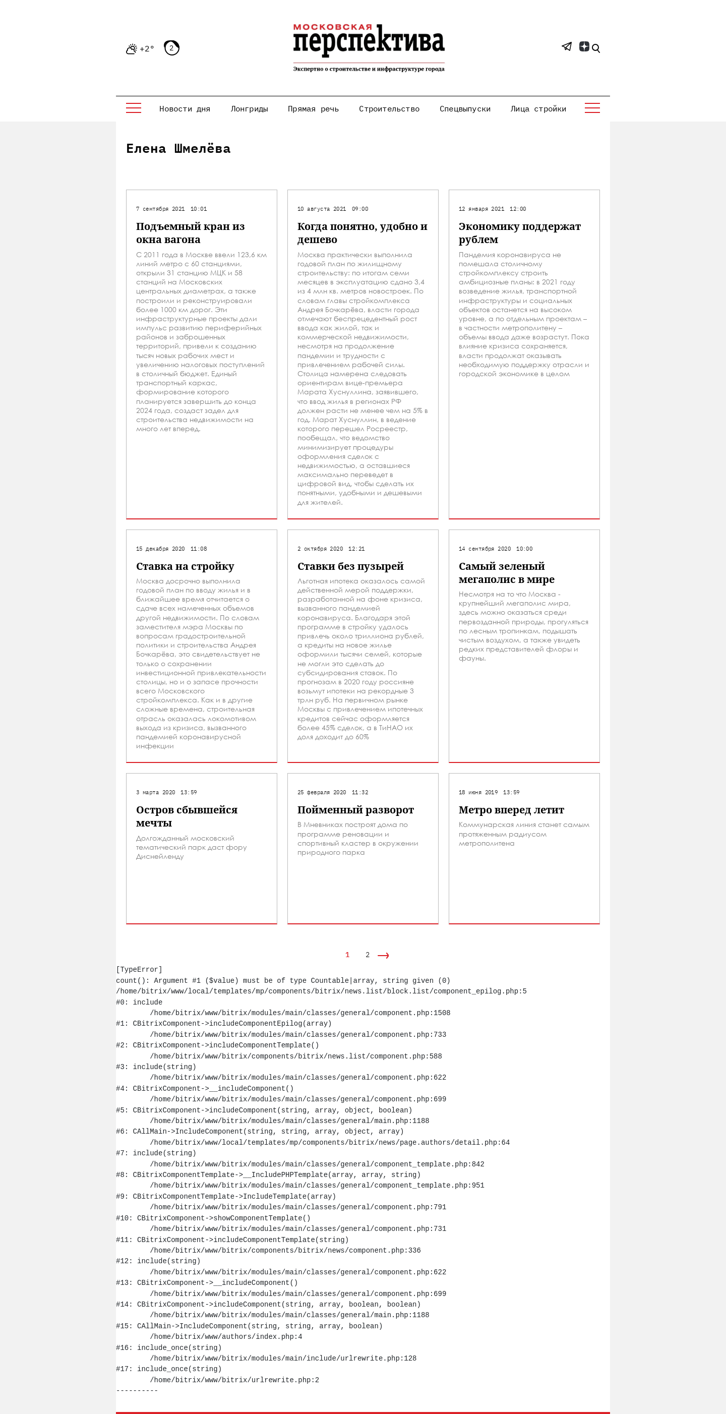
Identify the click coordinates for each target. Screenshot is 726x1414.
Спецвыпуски (465, 108)
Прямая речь (313, 108)
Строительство (389, 108)
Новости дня (184, 108)
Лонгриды (249, 108)
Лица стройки (538, 108)
